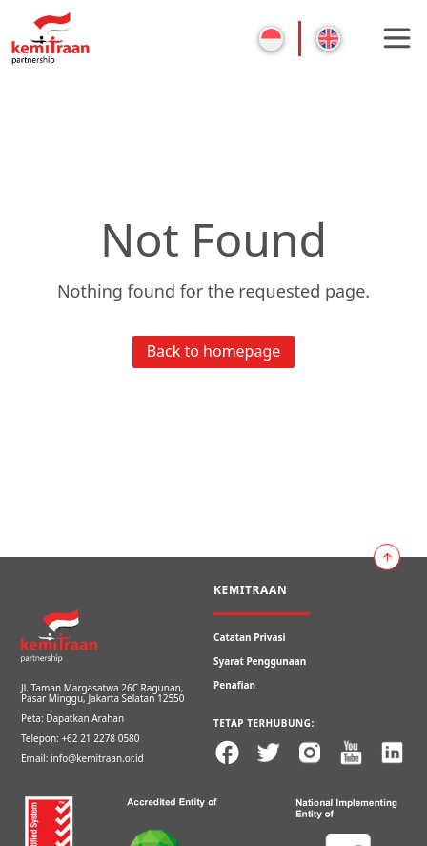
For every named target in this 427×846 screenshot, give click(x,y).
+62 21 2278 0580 (100, 738)
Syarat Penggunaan (260, 661)
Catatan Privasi (250, 637)
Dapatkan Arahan (85, 718)
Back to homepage (214, 350)
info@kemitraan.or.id (97, 758)
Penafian (234, 684)
